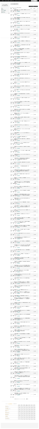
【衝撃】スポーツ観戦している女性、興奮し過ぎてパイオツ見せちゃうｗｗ (22, 71)
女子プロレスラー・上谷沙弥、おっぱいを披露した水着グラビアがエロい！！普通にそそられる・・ (22, 187)
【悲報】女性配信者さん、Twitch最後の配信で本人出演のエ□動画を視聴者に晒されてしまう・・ (22, 45)
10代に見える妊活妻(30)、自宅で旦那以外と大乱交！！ (21, 56)
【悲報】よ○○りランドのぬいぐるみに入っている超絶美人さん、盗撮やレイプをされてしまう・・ (22, 307)
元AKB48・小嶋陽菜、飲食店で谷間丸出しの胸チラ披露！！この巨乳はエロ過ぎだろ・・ (22, 74)
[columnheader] (13, 8)
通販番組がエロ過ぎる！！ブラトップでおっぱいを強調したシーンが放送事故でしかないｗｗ (22, 113)
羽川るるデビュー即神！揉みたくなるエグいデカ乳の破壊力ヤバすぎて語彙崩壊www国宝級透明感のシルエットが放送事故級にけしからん (22, 298)
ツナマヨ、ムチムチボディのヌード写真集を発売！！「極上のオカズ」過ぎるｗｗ (22, 202)
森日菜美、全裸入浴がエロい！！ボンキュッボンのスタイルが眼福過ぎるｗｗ (22, 129)
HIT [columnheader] (31, 8)
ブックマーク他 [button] (18, 0)
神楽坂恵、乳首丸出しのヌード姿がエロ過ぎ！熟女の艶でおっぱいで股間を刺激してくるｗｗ (22, 198)
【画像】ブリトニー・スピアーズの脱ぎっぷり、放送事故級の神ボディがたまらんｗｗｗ (22, 241)
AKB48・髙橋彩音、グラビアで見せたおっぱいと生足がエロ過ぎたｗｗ (22, 90)
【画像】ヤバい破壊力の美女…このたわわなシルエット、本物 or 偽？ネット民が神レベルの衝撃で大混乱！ (22, 358)
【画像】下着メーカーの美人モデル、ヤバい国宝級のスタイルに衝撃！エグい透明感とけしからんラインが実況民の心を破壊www (22, 292)
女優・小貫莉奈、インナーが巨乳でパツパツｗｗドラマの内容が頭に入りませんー (22, 29)
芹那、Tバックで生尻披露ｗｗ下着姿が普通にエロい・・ (21, 136)
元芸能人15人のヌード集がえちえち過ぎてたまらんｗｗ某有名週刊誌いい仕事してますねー (22, 110)
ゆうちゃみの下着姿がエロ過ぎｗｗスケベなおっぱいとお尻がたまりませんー (22, 106)
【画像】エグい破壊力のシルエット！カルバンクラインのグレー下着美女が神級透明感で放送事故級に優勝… (22, 330)
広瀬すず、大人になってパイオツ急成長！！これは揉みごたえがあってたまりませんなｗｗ (22, 86)
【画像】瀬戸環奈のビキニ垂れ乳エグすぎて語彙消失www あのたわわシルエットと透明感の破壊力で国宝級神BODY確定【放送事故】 (22, 376)
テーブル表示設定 (31, 6)
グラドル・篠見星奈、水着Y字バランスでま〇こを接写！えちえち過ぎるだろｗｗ (22, 22)
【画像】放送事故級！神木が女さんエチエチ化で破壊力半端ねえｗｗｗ (22, 278)
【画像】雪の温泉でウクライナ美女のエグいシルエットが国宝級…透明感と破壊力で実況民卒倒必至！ (21, 258)
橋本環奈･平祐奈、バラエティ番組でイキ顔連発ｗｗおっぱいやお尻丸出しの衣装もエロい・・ (22, 10)
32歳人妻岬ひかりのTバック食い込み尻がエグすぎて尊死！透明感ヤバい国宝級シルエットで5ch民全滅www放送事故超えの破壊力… (22, 246)
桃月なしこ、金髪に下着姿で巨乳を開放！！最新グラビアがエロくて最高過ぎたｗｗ (22, 67)
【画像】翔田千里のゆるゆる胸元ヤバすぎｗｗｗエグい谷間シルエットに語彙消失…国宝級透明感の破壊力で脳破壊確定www (22, 170)
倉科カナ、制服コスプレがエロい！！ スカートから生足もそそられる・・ (22, 385)
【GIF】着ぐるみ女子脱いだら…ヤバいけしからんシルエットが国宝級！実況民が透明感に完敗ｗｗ (22, 274)
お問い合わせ (12, 0)
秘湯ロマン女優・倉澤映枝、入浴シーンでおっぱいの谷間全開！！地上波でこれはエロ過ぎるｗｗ (21, 270)
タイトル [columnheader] (15, 8)
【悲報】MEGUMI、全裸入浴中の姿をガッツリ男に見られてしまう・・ (22, 78)
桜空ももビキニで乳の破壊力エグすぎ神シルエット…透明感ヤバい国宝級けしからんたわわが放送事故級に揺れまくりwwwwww (22, 282)
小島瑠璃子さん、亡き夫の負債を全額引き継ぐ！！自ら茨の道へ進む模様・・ (22, 94)
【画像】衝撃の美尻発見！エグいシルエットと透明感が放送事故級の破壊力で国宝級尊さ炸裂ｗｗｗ (22, 318)
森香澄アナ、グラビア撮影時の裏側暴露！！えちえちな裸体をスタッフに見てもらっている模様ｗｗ (22, 49)
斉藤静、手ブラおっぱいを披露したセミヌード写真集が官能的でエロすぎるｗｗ (22, 362)
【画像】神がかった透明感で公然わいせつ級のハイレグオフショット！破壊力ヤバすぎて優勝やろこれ (22, 372)
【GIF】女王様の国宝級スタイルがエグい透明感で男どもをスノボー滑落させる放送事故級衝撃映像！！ (22, 237)
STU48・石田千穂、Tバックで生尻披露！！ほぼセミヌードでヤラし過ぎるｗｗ (22, 14)
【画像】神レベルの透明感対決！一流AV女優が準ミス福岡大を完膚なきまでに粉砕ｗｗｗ (22, 262)
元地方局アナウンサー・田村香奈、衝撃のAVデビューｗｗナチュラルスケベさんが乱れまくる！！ (22, 326)
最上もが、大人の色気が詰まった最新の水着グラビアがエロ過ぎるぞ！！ (22, 162)
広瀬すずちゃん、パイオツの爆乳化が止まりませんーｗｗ (21, 289)
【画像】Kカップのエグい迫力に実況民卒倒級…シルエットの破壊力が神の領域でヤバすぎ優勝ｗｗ (22, 338)
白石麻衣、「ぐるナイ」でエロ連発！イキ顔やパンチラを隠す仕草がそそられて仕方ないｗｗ (22, 230)
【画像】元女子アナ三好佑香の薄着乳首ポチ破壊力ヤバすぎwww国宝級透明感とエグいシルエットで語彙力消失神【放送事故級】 (22, 194)
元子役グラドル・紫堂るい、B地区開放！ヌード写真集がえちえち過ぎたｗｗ (22, 41)
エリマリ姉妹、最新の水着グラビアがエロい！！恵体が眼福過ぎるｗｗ (22, 250)
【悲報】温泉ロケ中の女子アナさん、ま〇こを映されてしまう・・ (21, 125)
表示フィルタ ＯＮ (35, 6)
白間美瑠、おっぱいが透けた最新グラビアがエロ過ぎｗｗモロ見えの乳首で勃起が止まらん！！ (22, 286)
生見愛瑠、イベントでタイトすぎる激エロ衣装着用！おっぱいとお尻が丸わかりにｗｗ (22, 37)
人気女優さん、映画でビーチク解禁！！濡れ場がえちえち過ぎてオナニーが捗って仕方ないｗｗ (22, 117)
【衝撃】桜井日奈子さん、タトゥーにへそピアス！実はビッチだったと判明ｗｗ (22, 155)
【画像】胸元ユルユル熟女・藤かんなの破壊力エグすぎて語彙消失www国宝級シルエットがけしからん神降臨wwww (22, 226)
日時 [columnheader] (11, 8)
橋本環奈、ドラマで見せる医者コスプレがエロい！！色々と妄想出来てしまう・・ (22, 342)
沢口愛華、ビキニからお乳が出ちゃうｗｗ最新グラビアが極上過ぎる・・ (22, 147)
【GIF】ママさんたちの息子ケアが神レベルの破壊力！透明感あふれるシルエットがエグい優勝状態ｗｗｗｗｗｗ (22, 222)
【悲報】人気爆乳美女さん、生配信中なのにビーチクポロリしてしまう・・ (22, 214)
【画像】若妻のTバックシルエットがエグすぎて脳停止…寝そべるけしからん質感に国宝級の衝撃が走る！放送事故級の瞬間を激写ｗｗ (22, 266)
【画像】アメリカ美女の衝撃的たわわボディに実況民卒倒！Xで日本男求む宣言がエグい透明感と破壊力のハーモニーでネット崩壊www (22, 389)
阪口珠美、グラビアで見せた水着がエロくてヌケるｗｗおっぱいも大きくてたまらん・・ (22, 33)
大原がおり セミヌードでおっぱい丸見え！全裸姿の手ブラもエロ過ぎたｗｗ (22, 82)
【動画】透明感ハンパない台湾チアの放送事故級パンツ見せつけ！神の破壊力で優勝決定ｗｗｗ (21, 393)
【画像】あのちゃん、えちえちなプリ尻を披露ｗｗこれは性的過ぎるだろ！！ (22, 191)
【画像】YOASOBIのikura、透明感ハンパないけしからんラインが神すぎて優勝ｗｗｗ (22, 354)
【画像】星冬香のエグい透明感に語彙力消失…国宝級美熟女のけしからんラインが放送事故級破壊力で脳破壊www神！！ (22, 158)
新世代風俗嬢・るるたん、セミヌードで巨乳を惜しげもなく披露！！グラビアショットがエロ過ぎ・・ (21, 143)
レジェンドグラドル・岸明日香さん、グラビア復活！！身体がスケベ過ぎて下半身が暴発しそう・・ (22, 102)
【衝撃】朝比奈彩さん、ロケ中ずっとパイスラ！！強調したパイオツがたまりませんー (22, 346)
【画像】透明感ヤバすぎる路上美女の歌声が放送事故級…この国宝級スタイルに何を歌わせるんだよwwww (22, 368)
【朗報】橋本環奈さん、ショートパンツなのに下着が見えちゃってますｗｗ (22, 133)
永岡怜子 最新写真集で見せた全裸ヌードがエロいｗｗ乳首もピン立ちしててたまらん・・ (22, 53)
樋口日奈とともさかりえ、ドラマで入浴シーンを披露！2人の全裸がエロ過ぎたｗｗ (22, 151)
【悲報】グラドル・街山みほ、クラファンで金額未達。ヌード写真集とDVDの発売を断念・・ (22, 63)
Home (3, 0)
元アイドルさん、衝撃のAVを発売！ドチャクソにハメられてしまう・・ (22, 233)
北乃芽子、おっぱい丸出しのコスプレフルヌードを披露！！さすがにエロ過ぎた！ (22, 210)
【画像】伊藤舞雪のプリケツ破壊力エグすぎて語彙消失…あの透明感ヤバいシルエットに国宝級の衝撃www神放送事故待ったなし (22, 206)
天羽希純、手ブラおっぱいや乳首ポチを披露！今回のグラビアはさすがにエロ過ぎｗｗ (22, 322)
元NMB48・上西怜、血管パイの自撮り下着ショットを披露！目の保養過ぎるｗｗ (22, 139)
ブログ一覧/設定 (7, 0)
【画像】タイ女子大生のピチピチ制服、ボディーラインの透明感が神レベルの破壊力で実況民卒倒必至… (22, 218)
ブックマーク (3, 11)
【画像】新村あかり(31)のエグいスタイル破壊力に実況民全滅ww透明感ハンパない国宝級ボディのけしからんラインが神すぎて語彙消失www (22, 182)
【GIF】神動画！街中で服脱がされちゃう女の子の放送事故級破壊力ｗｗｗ (22, 314)
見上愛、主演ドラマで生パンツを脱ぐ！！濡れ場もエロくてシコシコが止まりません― (22, 121)
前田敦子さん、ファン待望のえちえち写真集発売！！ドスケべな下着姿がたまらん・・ (22, 178)
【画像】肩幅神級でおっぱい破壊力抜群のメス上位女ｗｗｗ (21, 295)
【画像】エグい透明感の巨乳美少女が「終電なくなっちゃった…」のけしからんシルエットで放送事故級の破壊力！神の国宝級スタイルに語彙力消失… (22, 350)
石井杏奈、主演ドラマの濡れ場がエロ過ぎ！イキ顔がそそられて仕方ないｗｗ (22, 174)
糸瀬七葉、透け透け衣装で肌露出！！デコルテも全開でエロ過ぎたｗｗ (22, 26)
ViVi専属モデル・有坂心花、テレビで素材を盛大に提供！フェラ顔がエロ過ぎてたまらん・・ (22, 303)
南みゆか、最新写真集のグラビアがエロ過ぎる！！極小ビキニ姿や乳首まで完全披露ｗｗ (22, 18)
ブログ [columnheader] (34, 8)
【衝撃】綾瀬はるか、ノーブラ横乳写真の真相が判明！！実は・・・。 (21, 166)
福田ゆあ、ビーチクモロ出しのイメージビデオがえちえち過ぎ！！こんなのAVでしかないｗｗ (21, 381)
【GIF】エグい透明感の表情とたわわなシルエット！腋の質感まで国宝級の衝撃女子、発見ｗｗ (22, 311)
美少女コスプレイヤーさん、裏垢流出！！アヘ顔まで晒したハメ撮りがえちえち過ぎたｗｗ (22, 254)
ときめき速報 (34, 26)
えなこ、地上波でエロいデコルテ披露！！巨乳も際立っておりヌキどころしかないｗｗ (22, 98)
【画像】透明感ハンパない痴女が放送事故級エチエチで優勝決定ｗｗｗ (22, 334)
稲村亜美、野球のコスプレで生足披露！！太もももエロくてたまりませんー (22, 59)
